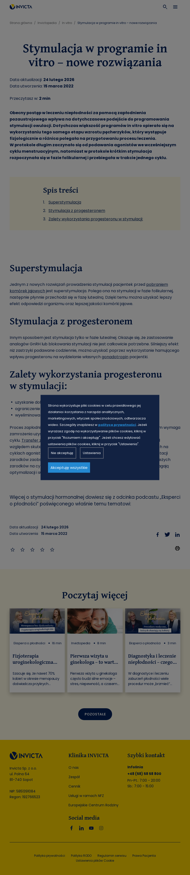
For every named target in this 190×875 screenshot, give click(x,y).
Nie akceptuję (62, 453)
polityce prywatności (117, 424)
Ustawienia (92, 453)
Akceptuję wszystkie (69, 467)
